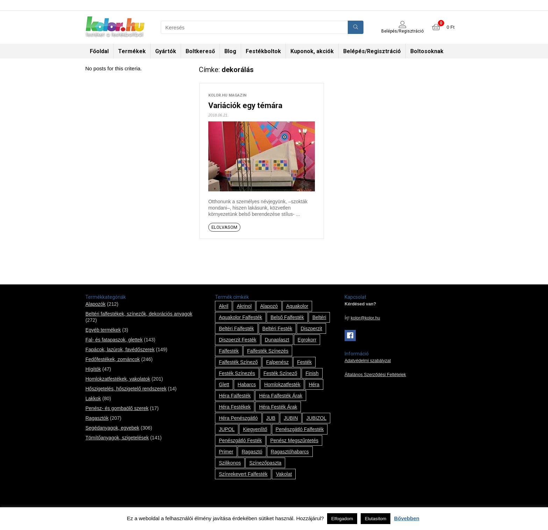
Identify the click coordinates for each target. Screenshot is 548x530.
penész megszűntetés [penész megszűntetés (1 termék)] (294, 440)
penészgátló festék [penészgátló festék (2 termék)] (240, 440)
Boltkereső (200, 51)
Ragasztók (96, 418)
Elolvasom (224, 227)
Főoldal (99, 51)
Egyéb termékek (103, 330)
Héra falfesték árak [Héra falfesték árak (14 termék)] (280, 395)
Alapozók (95, 304)
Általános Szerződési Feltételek (375, 374)
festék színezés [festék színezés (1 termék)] (237, 373)
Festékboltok (263, 51)
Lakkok (93, 398)
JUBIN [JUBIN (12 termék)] (291, 418)
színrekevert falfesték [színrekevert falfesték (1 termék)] (243, 474)
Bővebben (406, 518)
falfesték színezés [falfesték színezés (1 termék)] (267, 351)
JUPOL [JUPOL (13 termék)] (227, 429)
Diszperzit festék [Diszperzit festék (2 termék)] (237, 339)
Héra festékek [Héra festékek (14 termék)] (235, 407)
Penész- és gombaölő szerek (117, 408)
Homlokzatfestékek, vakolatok (117, 379)
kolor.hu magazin (227, 95)
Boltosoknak (427, 51)
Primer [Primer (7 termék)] (226, 451)
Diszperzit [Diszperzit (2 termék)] (311, 328)
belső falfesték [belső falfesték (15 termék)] (287, 317)
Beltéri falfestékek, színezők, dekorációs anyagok (138, 314)
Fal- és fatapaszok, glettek (113, 339)
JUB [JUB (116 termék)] (270, 418)
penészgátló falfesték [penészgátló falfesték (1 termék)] (300, 429)
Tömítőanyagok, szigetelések (117, 437)
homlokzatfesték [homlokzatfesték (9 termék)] (282, 384)
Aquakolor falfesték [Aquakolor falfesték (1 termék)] (240, 317)
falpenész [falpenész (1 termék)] (277, 362)
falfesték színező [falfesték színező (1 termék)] (238, 362)
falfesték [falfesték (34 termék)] (229, 351)
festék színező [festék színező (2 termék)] (280, 373)
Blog (230, 51)
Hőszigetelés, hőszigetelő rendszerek (125, 388)
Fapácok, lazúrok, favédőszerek (119, 349)
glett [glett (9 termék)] (224, 384)
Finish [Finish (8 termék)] (311, 373)
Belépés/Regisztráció (372, 51)
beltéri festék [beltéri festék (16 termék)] (277, 328)
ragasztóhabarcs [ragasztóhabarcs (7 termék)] (290, 451)
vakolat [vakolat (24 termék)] (284, 474)
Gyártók (165, 51)
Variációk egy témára (245, 105)
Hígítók (93, 369)
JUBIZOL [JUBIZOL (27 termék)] (316, 418)
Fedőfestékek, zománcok (112, 359)
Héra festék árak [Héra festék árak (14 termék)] (278, 407)
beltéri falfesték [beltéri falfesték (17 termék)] (236, 328)
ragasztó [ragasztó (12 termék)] (251, 451)
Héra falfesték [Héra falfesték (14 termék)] (235, 395)
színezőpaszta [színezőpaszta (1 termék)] (265, 463)
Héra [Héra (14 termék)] (314, 384)
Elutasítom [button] (375, 518)
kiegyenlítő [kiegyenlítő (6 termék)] (255, 429)
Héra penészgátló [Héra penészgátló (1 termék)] (238, 418)
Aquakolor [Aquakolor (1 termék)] (297, 306)
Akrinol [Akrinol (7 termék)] (244, 306)
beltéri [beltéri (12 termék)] (319, 317)
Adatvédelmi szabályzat (368, 360)
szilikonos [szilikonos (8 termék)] (230, 463)
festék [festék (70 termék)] (304, 362)
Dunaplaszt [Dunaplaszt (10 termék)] (277, 339)
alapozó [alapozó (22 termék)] (269, 306)
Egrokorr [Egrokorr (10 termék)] (307, 339)
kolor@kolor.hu (365, 318)
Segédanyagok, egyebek (112, 428)
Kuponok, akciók (312, 51)
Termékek (132, 51)
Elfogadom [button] (342, 518)
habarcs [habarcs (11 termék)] (247, 384)
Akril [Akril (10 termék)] (223, 306)
